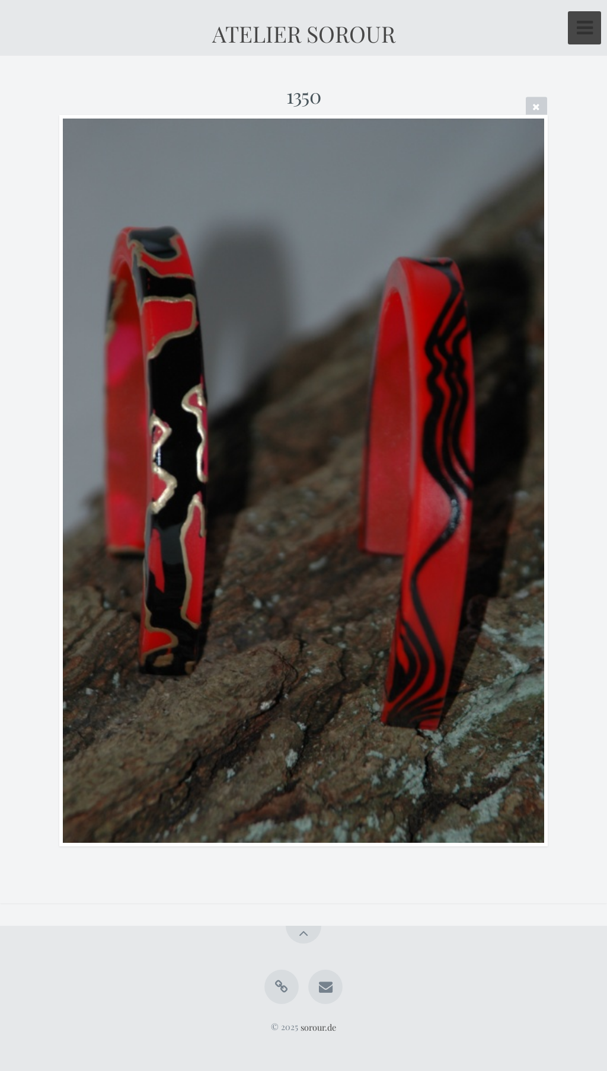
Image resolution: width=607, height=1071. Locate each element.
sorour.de (318, 1026)
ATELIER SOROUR (303, 33)
